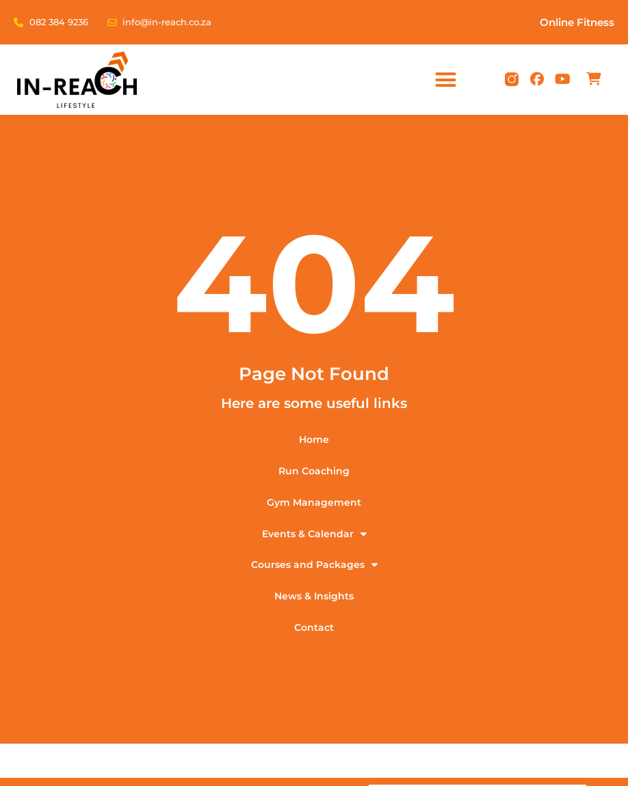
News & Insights (314, 597)
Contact (314, 628)
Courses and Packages (314, 565)
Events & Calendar (314, 533)
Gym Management (314, 502)
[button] (446, 80)
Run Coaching (314, 471)
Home (314, 439)
